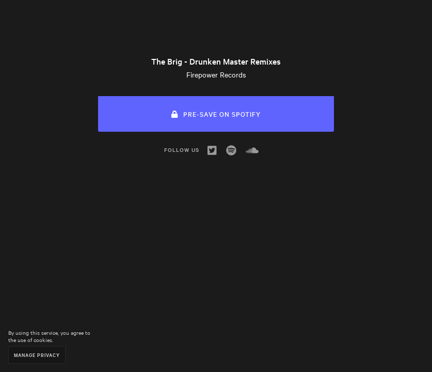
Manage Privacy (37, 355)
